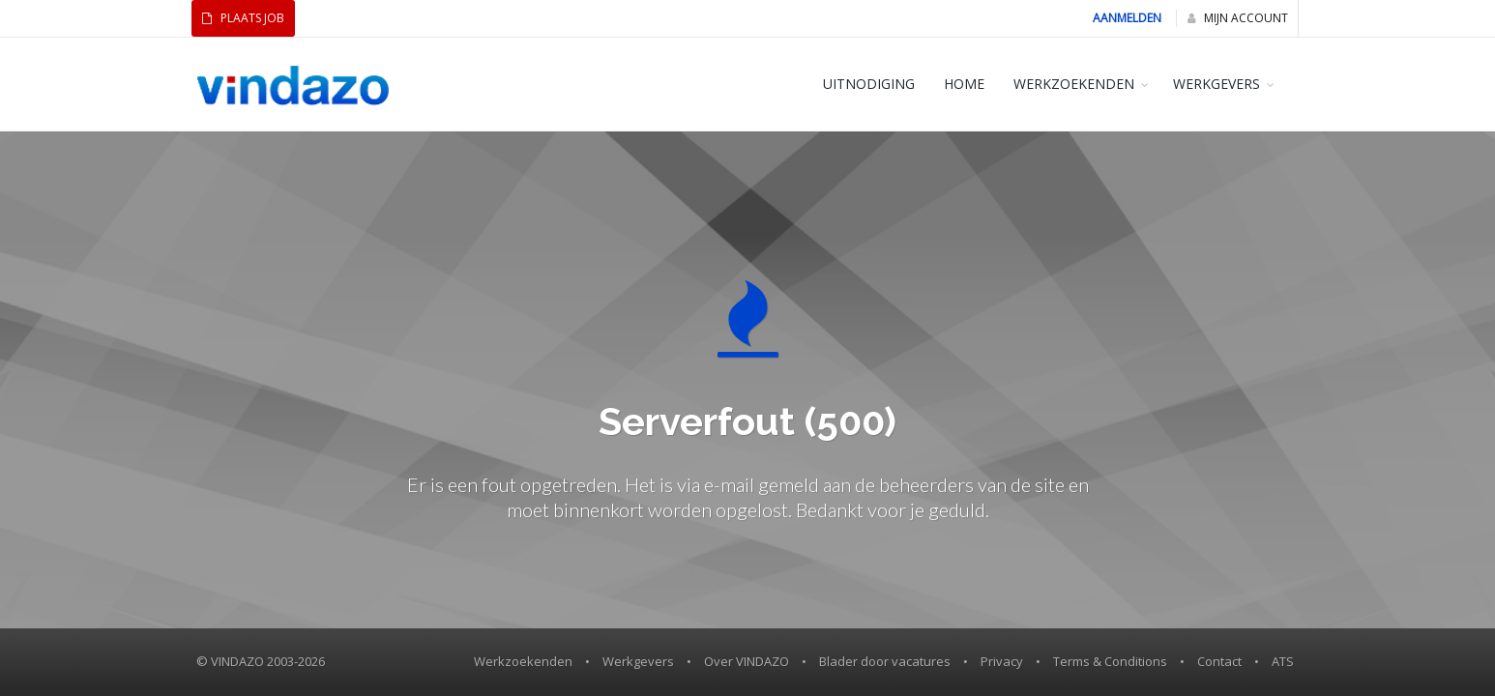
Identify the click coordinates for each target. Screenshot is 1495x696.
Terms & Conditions (1110, 661)
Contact (1219, 661)
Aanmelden (1127, 18)
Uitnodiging (869, 83)
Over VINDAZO (746, 661)
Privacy (1002, 661)
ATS (1283, 661)
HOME (964, 83)
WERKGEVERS (1216, 83)
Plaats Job (243, 18)
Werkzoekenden (523, 661)
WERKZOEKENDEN (1073, 83)
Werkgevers (638, 661)
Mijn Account (1237, 18)
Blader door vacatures (885, 661)
